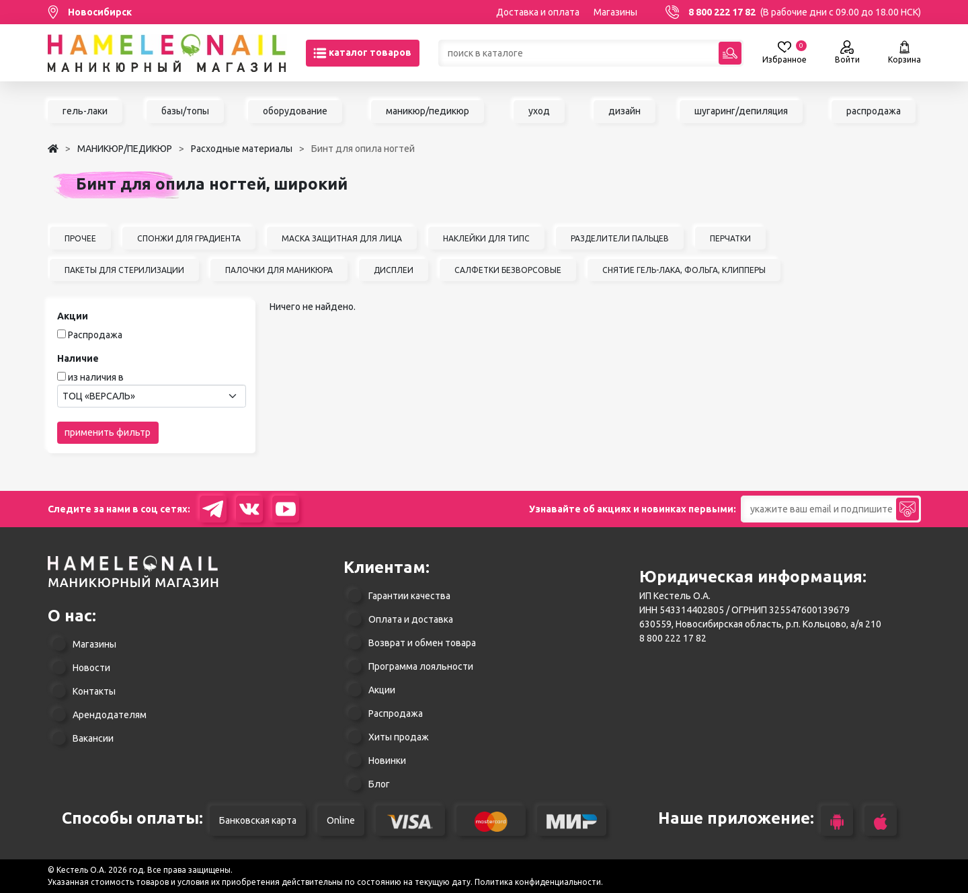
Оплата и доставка (410, 619)
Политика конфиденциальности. (539, 882)
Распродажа (95, 334)
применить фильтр (108, 432)
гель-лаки (85, 111)
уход (539, 111)
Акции (381, 690)
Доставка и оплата (537, 12)
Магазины (615, 12)
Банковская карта (257, 820)
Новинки (387, 760)
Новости (91, 667)
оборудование (295, 111)
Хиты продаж (398, 737)
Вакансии (93, 738)
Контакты (94, 691)
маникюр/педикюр (427, 111)
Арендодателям (110, 714)
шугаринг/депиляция (741, 111)
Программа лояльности (420, 666)
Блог (379, 784)
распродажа (873, 111)
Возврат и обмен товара (422, 642)
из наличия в (96, 377)
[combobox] (151, 396)
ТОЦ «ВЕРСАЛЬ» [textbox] (99, 396)
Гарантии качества (409, 595)
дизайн (624, 111)
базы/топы (185, 111)
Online (341, 820)
